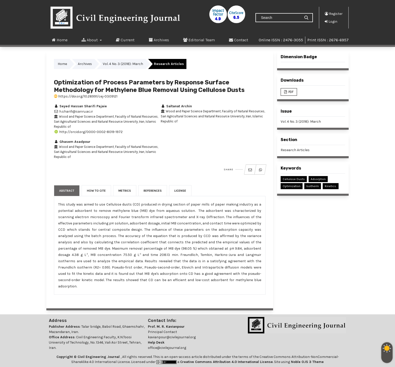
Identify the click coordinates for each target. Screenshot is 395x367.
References (153, 190)
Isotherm (312, 186)
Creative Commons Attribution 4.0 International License (226, 362)
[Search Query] (280, 18)
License (180, 190)
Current (125, 40)
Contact (238, 40)
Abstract (66, 190)
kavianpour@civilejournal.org (172, 337)
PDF (290, 92)
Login (331, 21)
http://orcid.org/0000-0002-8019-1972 (88, 132)
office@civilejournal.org (167, 348)
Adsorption (318, 179)
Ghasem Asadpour (72, 142)
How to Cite (96, 190)
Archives (159, 40)
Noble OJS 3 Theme (307, 362)
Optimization (292, 186)
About (90, 40)
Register (334, 13)
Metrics (124, 190)
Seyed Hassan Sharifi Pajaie (80, 106)
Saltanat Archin (176, 106)
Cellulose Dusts (294, 179)
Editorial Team (199, 40)
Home (60, 40)
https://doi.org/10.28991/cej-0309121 (85, 96)
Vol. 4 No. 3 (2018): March (123, 64)
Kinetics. (331, 186)
